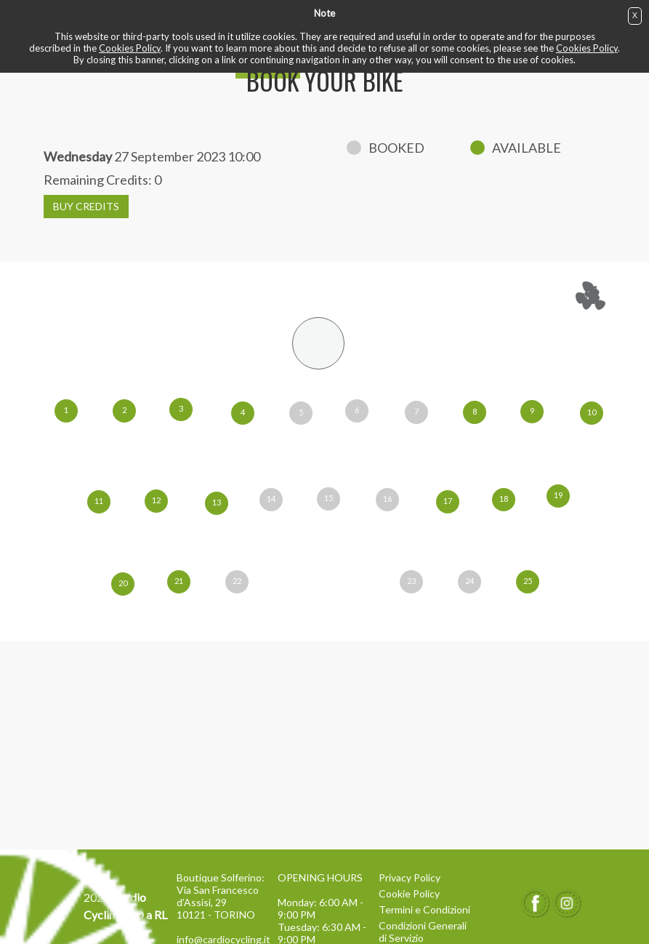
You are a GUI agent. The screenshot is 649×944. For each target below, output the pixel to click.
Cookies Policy (130, 48)
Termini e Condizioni (424, 909)
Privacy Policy (409, 877)
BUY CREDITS (86, 206)
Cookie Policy (409, 893)
